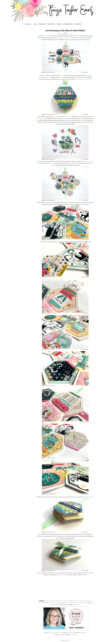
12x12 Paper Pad (41, 118)
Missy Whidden (46, 35)
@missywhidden (70, 632)
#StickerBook (74, 163)
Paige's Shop (42, 24)
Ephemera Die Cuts (87, 161)
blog (35, 24)
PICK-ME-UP (47, 600)
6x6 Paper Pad (61, 600)
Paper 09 (52, 163)
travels (59, 24)
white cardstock (56, 116)
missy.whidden (62, 634)
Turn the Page (87, 497)
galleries (78, 24)
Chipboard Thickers (45, 602)
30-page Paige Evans (83, 79)
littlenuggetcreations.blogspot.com (54, 632)
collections (50, 24)
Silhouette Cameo (67, 116)
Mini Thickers (47, 77)
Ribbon (92, 497)
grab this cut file (63, 574)
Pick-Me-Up (62, 75)
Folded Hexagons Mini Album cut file (64, 37)
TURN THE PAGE (53, 602)
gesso (61, 77)
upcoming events (68, 24)
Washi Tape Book (72, 600)
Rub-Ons (78, 600)
